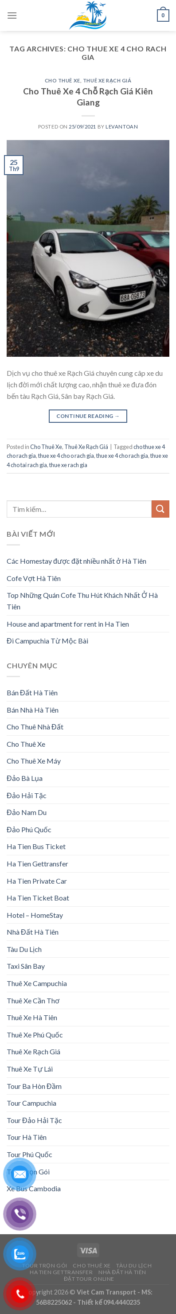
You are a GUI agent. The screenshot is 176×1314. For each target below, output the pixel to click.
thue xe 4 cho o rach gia (66, 455)
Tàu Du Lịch (24, 949)
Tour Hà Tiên (27, 1137)
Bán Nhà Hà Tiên (33, 710)
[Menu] (12, 15)
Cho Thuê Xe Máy (34, 760)
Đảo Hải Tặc (27, 795)
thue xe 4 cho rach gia (122, 455)
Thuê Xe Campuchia (37, 983)
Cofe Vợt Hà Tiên (34, 578)
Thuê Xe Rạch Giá (107, 80)
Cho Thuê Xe (62, 80)
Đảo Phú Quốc (29, 829)
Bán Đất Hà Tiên (32, 692)
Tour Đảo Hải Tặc (34, 1120)
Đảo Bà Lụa (25, 778)
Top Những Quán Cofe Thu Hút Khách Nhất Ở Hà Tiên (82, 601)
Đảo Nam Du (27, 812)
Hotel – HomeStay (35, 915)
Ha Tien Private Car (37, 881)
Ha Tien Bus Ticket (36, 846)
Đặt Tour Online (89, 1278)
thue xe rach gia (68, 464)
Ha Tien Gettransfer (37, 863)
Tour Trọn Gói (44, 1265)
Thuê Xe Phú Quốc (35, 1034)
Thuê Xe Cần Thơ (33, 1000)
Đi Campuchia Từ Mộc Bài (47, 640)
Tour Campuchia (31, 1103)
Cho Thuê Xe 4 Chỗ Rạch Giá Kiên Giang (88, 96)
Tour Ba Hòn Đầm (34, 1086)
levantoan (122, 126)
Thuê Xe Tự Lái (30, 1068)
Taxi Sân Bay (26, 966)
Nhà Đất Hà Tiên (33, 932)
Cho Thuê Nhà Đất (35, 726)
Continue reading (88, 416)
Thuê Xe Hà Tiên (32, 1017)
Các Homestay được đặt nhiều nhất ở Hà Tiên (76, 561)
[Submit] (160, 509)
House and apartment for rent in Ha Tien (68, 624)
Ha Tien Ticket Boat (38, 897)
